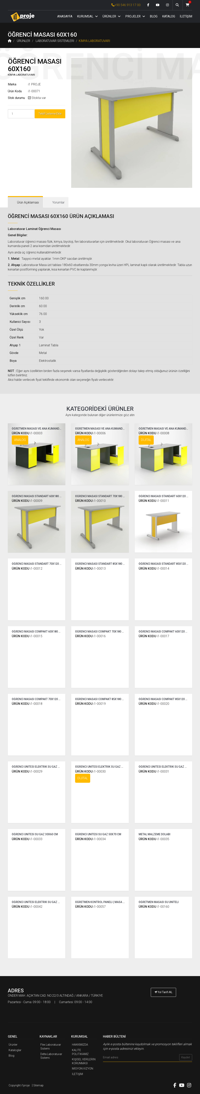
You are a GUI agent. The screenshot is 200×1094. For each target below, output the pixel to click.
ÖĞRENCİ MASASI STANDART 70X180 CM (101, 496)
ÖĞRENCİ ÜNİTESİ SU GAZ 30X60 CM (35, 834)
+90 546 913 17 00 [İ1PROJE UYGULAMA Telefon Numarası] (126, 5)
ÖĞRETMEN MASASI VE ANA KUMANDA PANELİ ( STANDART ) (50, 428)
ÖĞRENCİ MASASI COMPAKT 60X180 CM (37, 631)
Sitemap (38, 1085)
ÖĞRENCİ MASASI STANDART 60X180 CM (38, 496)
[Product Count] (21, 113)
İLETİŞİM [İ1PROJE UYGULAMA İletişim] (77, 1074)
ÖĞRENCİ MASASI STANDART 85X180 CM (101, 563)
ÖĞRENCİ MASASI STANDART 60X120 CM (164, 496)
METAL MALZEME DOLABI (154, 834)
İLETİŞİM (186, 16)
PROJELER (135, 16)
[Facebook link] (148, 5)
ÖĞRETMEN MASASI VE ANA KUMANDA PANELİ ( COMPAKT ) (112, 428)
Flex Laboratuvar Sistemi (50, 1046)
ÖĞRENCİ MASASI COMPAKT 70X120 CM (37, 699)
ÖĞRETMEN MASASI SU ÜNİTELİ (159, 902)
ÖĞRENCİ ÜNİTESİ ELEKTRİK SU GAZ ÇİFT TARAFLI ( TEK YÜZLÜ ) (52, 902)
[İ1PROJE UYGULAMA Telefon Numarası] (163, 1003)
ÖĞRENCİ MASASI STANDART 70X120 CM (38, 563)
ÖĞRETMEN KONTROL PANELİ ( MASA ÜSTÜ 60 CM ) (107, 902)
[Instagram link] (167, 5)
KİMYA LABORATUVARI (94, 41)
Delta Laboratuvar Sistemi (51, 1056)
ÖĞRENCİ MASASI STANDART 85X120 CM (164, 563)
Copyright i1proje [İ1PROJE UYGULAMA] (19, 1085)
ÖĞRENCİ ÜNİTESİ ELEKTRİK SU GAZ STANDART (42, 766)
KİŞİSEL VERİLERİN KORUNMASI (83, 1061)
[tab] (25, 202)
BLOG (153, 16)
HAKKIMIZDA (80, 1044)
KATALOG (168, 16)
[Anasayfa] (22, 16)
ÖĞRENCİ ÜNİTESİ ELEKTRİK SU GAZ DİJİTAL (103, 766)
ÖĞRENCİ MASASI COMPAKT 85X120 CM (164, 699)
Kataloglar (15, 1050)
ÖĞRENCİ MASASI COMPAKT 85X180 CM (100, 699)
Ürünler (13, 1044)
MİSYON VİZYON (82, 1068)
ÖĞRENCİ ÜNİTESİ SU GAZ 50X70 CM (98, 834)
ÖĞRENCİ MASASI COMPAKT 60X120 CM (164, 631)
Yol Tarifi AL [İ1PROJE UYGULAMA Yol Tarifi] (163, 992)
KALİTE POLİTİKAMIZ (80, 1052)
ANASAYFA (64, 16)
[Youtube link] (157, 5)
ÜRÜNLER (112, 16)
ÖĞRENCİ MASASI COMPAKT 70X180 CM (100, 631)
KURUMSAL (87, 16)
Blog (11, 1055)
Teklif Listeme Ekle (50, 113)
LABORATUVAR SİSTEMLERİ (55, 41)
